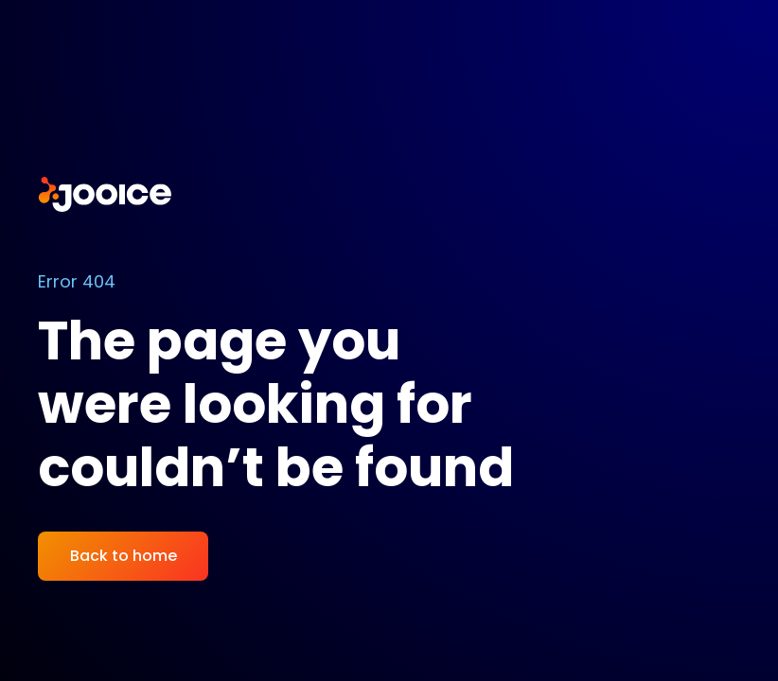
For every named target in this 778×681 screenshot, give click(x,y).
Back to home (123, 556)
